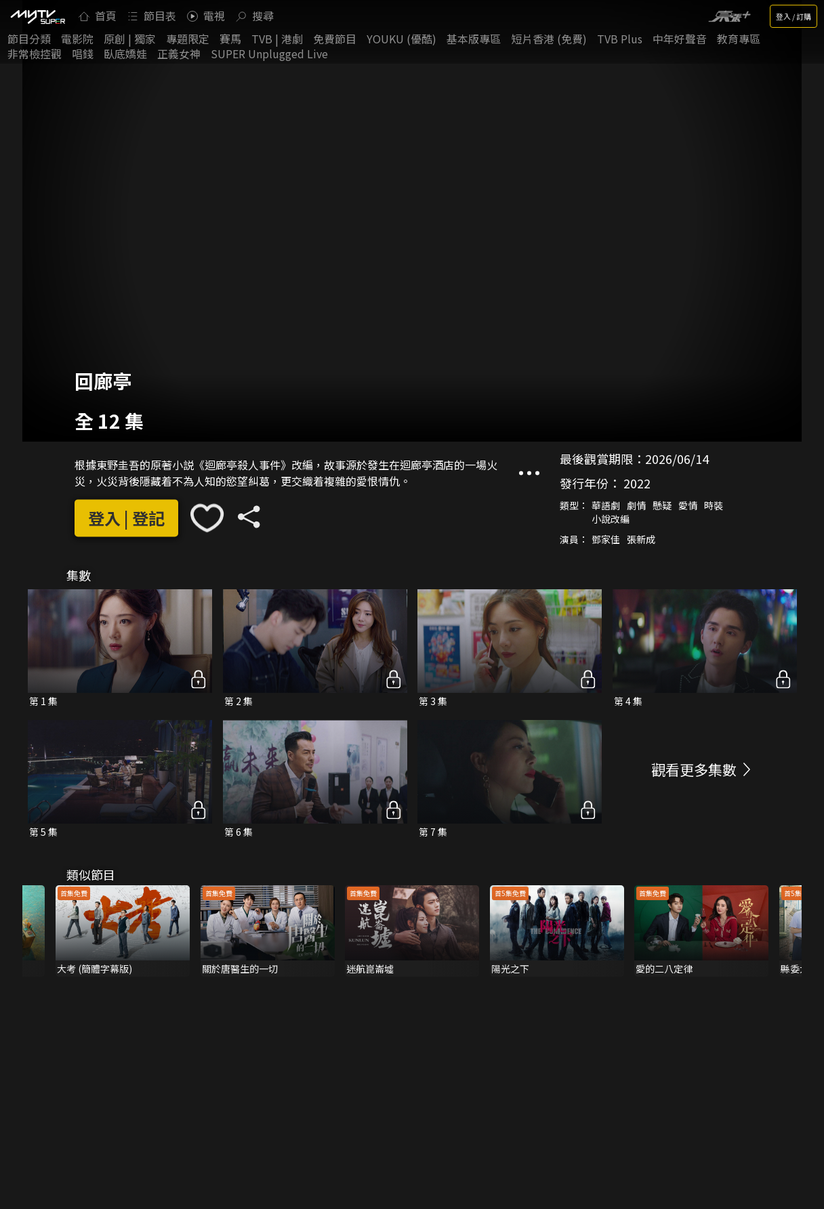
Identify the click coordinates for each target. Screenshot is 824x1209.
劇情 (636, 506)
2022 (637, 483)
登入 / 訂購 (793, 16)
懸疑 (662, 506)
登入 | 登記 (126, 518)
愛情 (687, 506)
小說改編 (611, 519)
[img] (37, 16)
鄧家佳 (606, 540)
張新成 (641, 540)
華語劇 (606, 506)
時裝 (713, 506)
